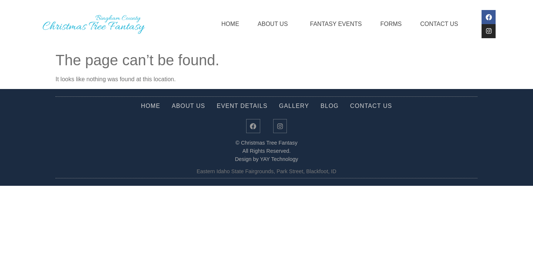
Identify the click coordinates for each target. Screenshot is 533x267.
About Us (271, 24)
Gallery (294, 106)
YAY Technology (279, 161)
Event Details (242, 106)
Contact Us (435, 24)
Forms (387, 24)
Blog (330, 106)
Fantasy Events (332, 24)
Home (226, 24)
